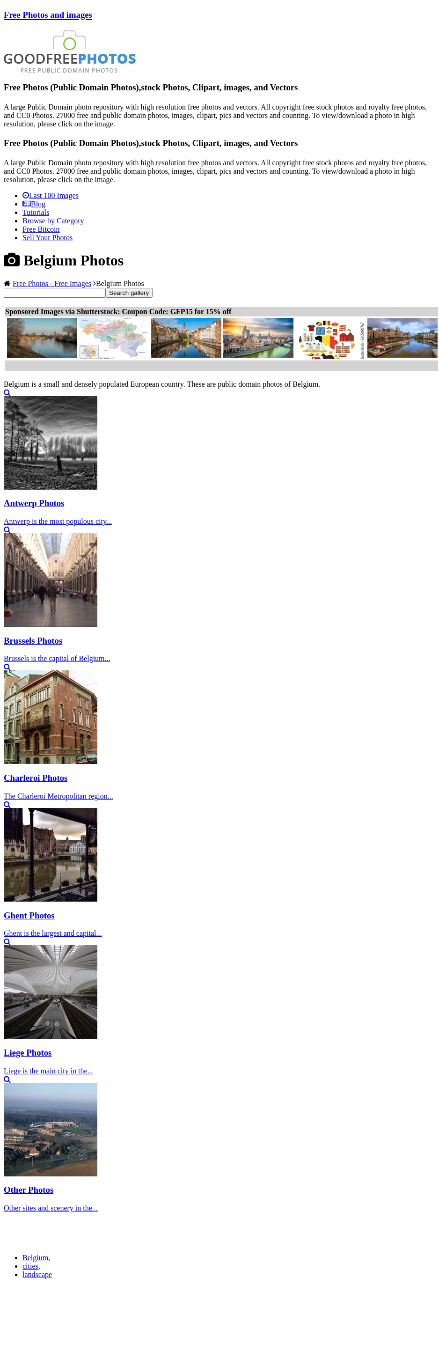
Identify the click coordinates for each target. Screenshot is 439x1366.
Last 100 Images (50, 195)
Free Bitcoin (41, 229)
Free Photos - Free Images (52, 283)
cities (30, 1266)
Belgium (35, 1258)
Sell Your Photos (47, 238)
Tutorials (35, 212)
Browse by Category (53, 221)
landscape (37, 1274)
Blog (33, 204)
